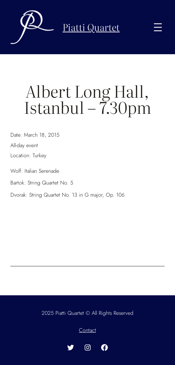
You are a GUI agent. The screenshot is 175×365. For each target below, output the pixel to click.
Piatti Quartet (91, 27)
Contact (87, 330)
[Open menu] (158, 27)
